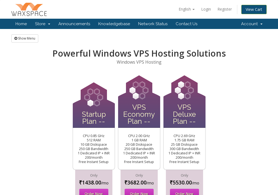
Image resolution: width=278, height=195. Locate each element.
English (187, 9)
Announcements (74, 23)
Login (206, 9)
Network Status (153, 23)
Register (224, 9)
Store (42, 23)
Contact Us (186, 23)
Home (21, 23)
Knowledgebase (114, 23)
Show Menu (24, 38)
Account (252, 23)
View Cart (254, 9)
